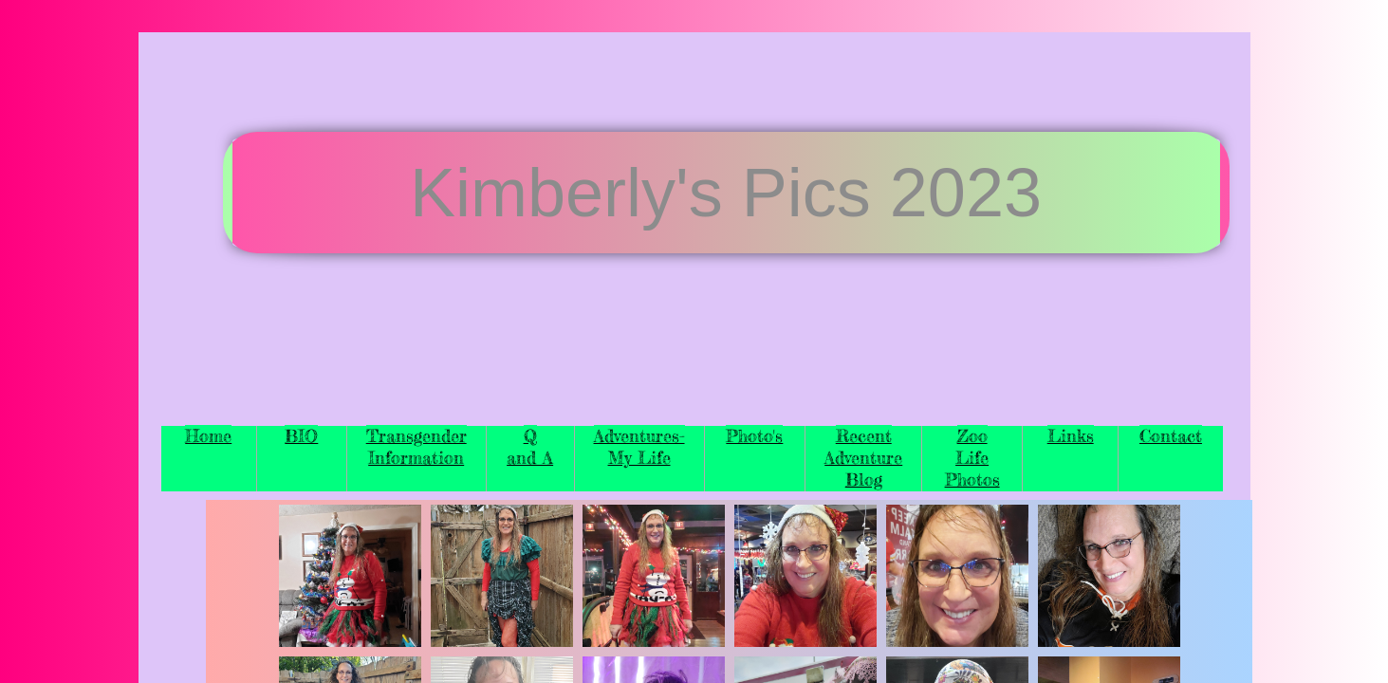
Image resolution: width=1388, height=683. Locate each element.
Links (1070, 435)
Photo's (754, 435)
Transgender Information (416, 446)
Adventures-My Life (639, 446)
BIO (301, 435)
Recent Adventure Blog (863, 457)
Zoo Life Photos (972, 457)
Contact (1170, 435)
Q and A (530, 446)
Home (208, 435)
